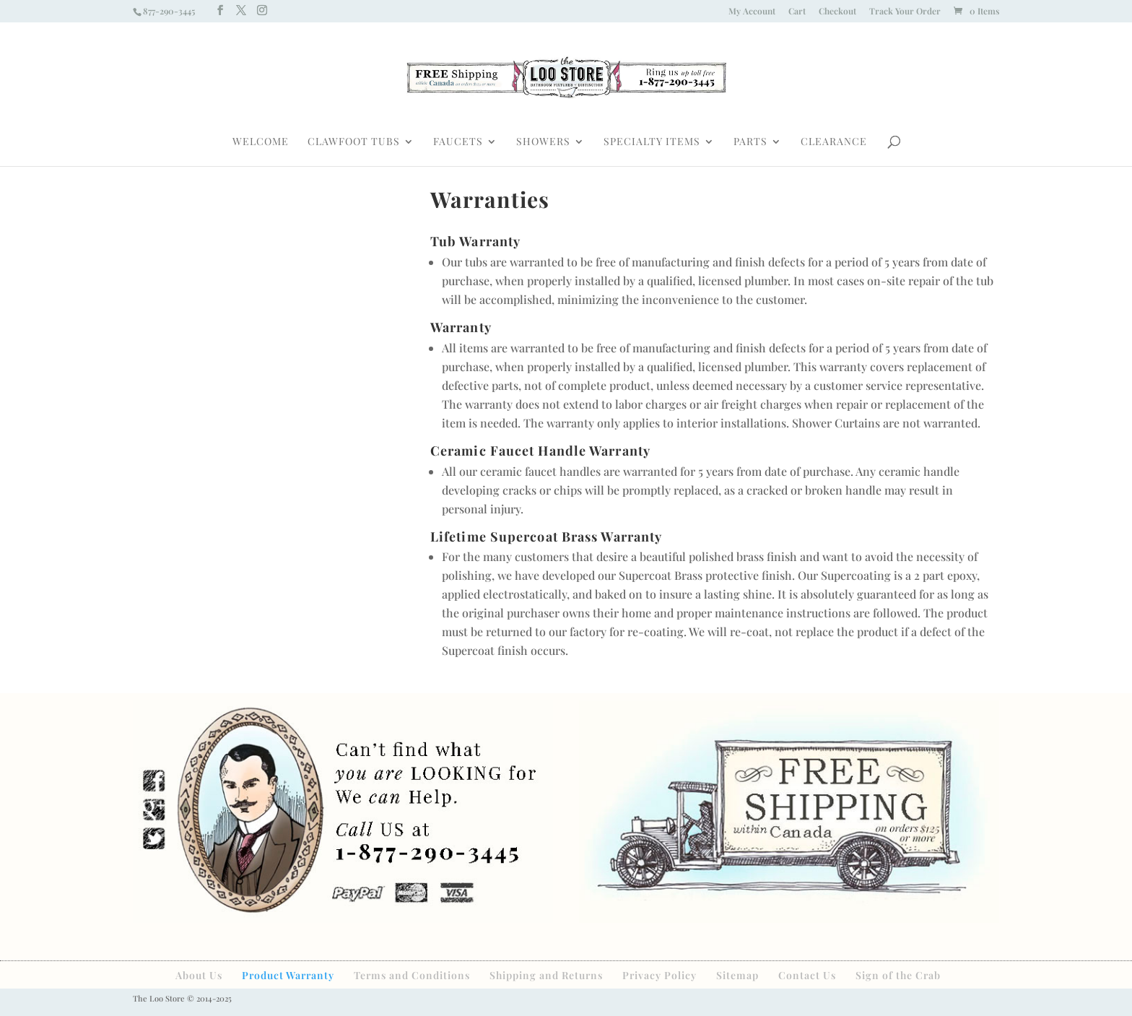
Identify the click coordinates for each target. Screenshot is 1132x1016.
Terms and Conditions (412, 975)
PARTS (750, 142)
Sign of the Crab (898, 975)
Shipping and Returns (546, 975)
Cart (797, 11)
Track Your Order (905, 11)
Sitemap (737, 975)
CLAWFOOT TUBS (354, 142)
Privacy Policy (659, 975)
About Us (198, 975)
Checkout (837, 11)
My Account (751, 11)
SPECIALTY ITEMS (652, 142)
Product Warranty (288, 975)
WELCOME (260, 142)
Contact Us (807, 975)
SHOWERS (543, 142)
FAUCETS (458, 142)
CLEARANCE (834, 142)
